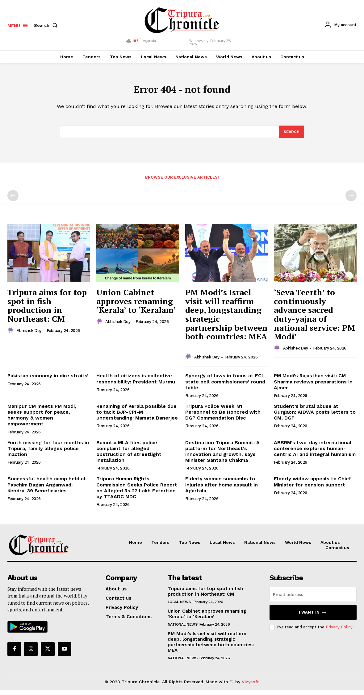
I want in (313, 617)
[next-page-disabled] (351, 199)
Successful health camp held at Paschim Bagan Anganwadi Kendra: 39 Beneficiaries (46, 489)
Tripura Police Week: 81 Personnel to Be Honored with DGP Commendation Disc (223, 416)
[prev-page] (13, 199)
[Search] (291, 135)
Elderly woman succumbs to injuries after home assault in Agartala (221, 489)
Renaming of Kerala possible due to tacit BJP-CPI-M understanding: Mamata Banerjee (137, 416)
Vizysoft (250, 686)
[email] (313, 598)
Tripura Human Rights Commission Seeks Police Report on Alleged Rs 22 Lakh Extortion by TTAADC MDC (136, 492)
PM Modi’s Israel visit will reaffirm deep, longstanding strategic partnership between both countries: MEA (211, 646)
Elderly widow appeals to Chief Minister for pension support (312, 486)
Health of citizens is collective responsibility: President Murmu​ (135, 383)
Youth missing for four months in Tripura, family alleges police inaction (48, 452)
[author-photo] (11, 334)
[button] (47, 25)
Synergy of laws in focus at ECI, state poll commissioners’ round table (225, 386)
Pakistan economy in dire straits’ (48, 380)
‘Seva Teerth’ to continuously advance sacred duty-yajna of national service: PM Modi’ (314, 318)
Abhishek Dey (29, 335)
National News (183, 629)
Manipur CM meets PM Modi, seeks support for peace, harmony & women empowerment (41, 419)
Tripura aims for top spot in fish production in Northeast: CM (47, 309)
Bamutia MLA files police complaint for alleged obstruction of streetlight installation (128, 456)
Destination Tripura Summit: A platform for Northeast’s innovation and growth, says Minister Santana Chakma (222, 456)
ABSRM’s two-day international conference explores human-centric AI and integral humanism (315, 452)
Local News (179, 606)
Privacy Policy (339, 631)
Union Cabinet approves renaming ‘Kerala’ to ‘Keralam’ (136, 305)
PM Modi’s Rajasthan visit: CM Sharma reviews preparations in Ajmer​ (313, 386)
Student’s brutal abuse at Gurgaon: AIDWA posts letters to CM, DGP (315, 416)
